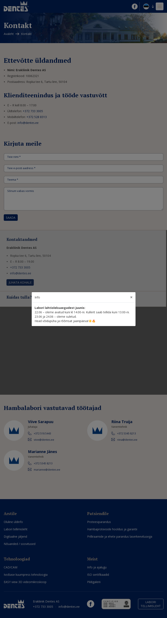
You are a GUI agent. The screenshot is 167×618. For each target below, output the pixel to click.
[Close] (131, 297)
